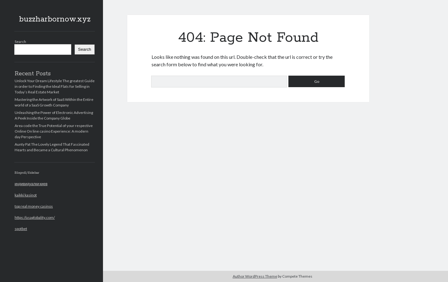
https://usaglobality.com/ (35, 217)
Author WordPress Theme (255, 276)
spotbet (21, 228)
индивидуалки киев (31, 183)
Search (20, 41)
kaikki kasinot (26, 195)
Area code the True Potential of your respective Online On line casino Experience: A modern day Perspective (54, 131)
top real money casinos (34, 206)
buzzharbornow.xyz (55, 19)
